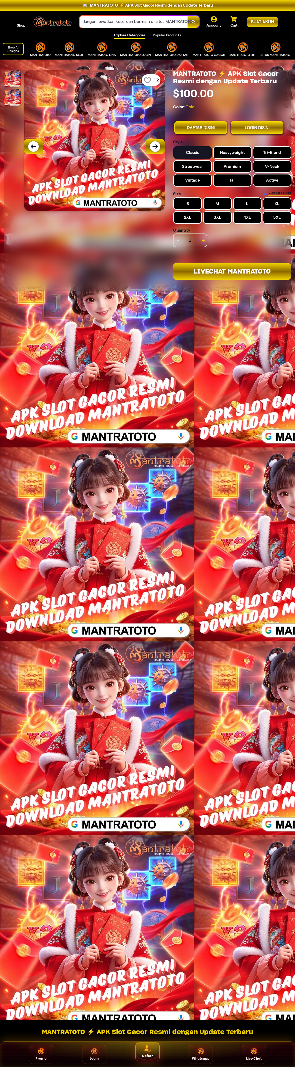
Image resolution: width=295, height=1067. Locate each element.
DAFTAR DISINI (201, 127)
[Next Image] (155, 146)
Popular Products (167, 35)
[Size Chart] (277, 193)
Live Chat (254, 1054)
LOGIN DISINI (257, 127)
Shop (21, 25)
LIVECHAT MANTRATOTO (232, 271)
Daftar (147, 1051)
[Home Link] (52, 22)
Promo (41, 1054)
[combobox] (134, 22)
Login (94, 1054)
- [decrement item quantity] (177, 240)
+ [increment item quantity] (203, 240)
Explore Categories (129, 35)
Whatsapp (201, 1054)
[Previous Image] (33, 146)
